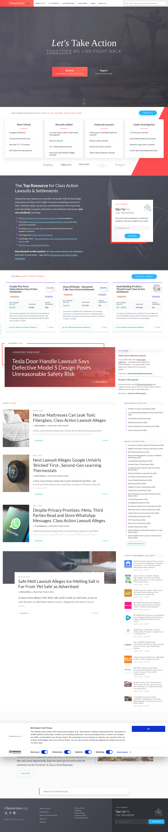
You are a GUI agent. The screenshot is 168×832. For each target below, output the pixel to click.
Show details (122, 827)
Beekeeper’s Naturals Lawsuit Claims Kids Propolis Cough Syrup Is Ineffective (148, 632)
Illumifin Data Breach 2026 (137, 422)
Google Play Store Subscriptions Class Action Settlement (23, 289)
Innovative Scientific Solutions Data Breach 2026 (146, 445)
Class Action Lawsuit (139, 555)
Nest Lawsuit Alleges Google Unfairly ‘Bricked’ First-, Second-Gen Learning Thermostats (67, 465)
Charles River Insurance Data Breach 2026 (143, 513)
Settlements (54, 3)
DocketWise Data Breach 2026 (139, 418)
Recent (134, 441)
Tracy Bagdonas (41, 526)
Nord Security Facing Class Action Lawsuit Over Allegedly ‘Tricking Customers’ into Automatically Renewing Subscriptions (149, 564)
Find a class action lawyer (42, 235)
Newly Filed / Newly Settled (26, 352)
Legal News (82, 3)
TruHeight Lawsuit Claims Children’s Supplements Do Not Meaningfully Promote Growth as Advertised (148, 700)
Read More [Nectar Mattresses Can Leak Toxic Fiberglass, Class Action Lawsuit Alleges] (39, 440)
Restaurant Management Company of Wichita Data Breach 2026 (144, 456)
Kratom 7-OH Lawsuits (137, 393)
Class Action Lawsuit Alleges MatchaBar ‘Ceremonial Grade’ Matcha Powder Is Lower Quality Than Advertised (148, 579)
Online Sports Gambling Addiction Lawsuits (103, 133)
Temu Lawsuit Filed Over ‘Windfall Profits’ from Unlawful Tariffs (149, 658)
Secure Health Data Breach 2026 (140, 480)
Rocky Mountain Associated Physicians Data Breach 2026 (144, 495)
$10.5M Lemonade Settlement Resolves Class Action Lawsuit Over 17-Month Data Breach (147, 605)
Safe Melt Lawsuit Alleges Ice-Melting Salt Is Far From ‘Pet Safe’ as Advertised (58, 584)
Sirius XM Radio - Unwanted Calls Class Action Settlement (78, 288)
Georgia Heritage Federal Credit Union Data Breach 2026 (144, 469)
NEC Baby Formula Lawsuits (20, 150)
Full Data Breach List (136, 543)
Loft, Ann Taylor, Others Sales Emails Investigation (63, 133)
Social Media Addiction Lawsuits (143, 138)
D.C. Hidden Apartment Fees (60, 146)
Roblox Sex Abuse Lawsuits (100, 146)
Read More (24, 613)
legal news (30, 228)
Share (50, 327)
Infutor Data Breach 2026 (137, 430)
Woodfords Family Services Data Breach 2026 (144, 506)
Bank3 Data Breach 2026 (137, 483)
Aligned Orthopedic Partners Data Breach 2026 (145, 449)
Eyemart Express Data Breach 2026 (141, 464)
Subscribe (132, 236)
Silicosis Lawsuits (56, 141)
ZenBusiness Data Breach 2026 (139, 490)
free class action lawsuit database (35, 245)
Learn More (25, 773)
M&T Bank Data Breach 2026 (138, 452)
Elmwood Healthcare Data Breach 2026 (142, 473)
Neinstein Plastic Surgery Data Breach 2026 (144, 510)
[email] (132, 228)
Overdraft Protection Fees (19, 138)
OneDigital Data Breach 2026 (138, 503)
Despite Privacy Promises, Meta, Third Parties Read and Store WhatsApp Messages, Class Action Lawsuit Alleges (69, 515)
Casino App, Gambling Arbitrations (144, 150)
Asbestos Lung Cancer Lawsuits (142, 144)
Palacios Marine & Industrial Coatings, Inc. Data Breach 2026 (145, 531)
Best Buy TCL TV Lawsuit (19, 144)
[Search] (145, 3)
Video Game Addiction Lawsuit (140, 373)
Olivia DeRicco (101, 382)
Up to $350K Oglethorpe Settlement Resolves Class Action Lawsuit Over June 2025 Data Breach (149, 645)
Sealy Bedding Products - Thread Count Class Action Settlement (130, 289)
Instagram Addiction (17, 132)
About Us (102, 3)
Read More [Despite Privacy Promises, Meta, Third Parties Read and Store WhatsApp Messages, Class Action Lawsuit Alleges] (39, 541)
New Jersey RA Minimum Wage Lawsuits (62, 153)
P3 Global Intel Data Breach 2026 (140, 477)
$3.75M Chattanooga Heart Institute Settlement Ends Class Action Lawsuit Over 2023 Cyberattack (148, 671)
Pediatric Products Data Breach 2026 (141, 409)
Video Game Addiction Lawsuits (102, 152)
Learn (93, 3)
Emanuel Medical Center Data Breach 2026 (143, 426)
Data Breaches (69, 3)
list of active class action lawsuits (35, 218)
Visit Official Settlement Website (23, 327)
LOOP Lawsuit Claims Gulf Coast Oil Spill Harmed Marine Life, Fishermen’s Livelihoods (148, 592)
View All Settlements (144, 276)
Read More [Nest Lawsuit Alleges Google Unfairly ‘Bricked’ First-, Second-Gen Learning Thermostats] (39, 494)
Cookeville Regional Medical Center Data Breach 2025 (145, 414)
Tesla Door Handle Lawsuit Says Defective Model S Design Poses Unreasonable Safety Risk (51, 367)
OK (148, 804)
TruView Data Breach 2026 (138, 499)
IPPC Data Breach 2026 (136, 520)
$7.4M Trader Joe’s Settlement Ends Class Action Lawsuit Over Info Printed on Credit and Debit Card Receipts (148, 685)
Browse (70, 72)
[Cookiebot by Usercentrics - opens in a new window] (15, 827)
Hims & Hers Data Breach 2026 (139, 523)
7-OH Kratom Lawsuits (139, 132)
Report (103, 72)
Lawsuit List (40, 3)
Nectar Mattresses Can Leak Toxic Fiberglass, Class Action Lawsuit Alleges (69, 417)
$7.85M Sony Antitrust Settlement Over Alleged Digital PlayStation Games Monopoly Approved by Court (149, 618)
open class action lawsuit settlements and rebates (49, 222)
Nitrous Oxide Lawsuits (98, 141)
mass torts (53, 218)
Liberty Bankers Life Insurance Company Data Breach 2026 (144, 537)
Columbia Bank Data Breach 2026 (140, 461)
